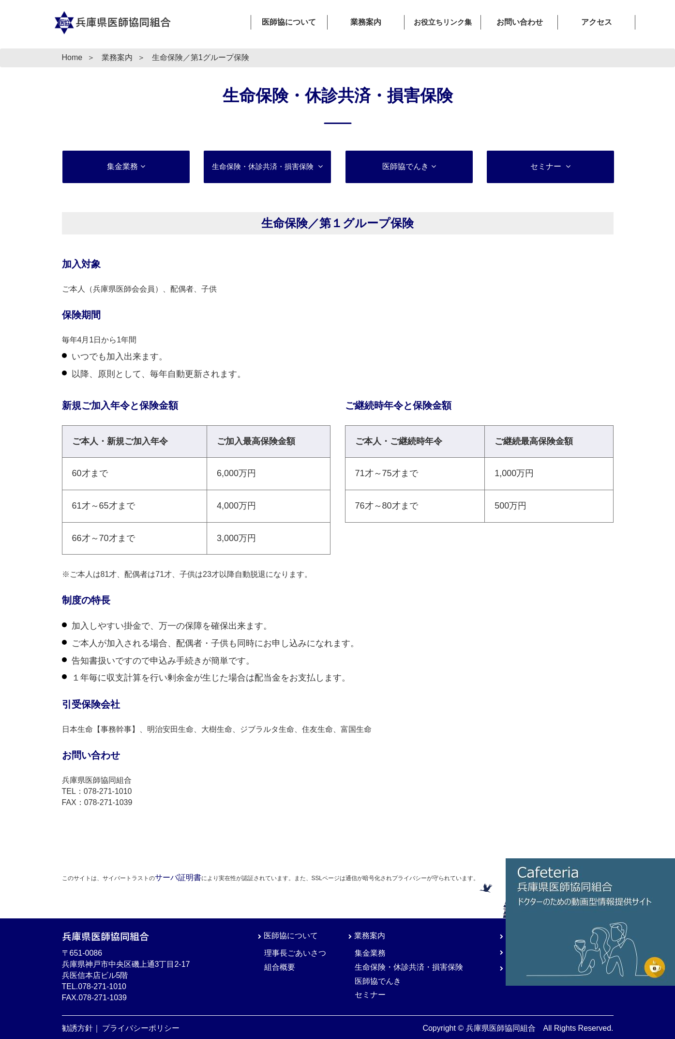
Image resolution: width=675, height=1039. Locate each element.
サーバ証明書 (178, 877)
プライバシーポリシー (141, 1028)
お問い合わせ (519, 22)
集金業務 (121, 166)
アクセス (596, 22)
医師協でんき (405, 166)
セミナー (546, 166)
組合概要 (279, 967)
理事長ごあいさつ (295, 953)
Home (72, 57)
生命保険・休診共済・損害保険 (409, 967)
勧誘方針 (77, 1028)
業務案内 (365, 22)
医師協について (289, 22)
